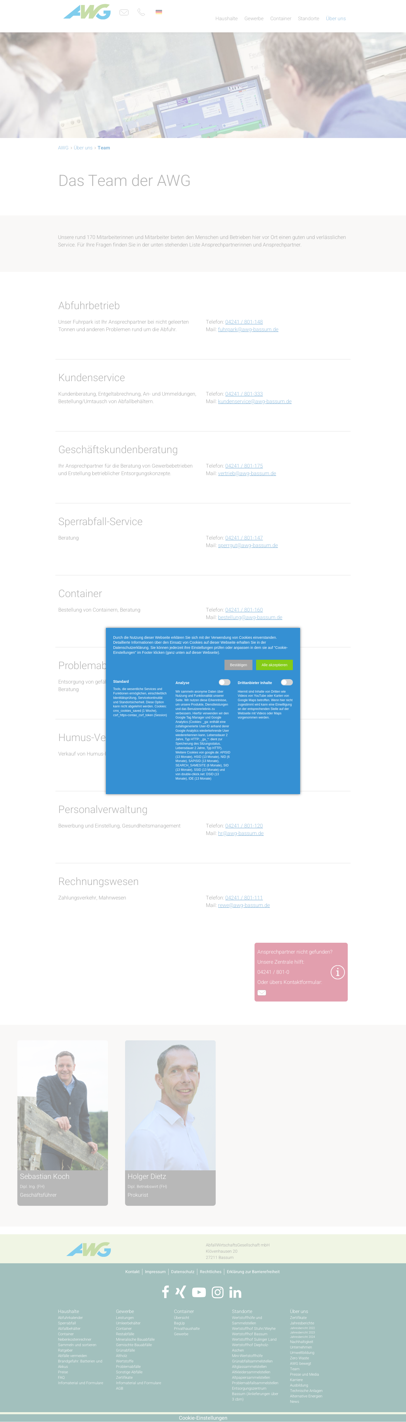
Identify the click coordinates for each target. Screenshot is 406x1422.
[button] (238, 665)
